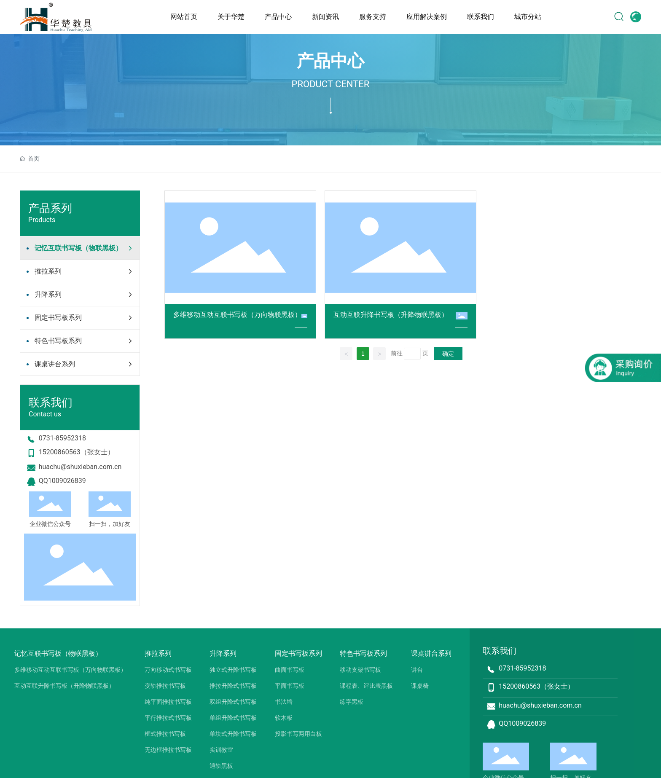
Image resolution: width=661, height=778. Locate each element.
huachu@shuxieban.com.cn (80, 467)
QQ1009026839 (62, 481)
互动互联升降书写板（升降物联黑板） (390, 315)
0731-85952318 (62, 438)
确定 (448, 353)
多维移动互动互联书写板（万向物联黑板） (237, 315)
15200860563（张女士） (76, 452)
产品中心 (330, 61)
